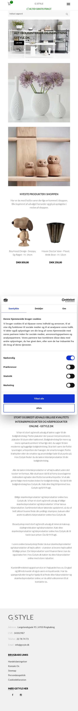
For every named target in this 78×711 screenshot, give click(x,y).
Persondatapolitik (17, 675)
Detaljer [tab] (39, 308)
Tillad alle (39, 398)
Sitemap (12, 670)
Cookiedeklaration (17, 680)
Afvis (39, 408)
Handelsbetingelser (17, 661)
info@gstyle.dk (22, 645)
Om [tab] (64, 308)
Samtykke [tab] (14, 308)
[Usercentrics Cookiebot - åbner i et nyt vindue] (62, 300)
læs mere (19, 43)
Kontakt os (13, 666)
